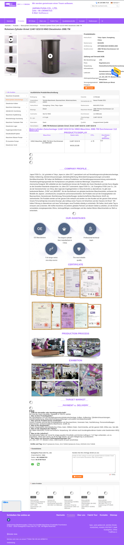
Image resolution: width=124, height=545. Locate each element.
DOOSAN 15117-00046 (88, 444)
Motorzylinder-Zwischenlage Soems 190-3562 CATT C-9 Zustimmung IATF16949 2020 (105, 503)
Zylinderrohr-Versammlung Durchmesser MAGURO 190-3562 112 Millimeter (54, 502)
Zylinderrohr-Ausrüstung (13, 111)
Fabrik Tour (54, 21)
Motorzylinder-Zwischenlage (29, 25)
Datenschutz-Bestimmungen (17, 525)
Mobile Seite (12, 534)
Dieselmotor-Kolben (12, 103)
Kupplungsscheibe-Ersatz (13, 130)
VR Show (31, 21)
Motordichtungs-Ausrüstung (14, 118)
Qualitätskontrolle (68, 21)
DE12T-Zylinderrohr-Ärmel (51, 444)
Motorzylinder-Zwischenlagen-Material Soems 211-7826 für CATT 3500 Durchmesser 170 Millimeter (37, 504)
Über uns (42, 21)
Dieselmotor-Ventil (11, 145)
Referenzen (93, 21)
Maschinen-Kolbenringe (13, 107)
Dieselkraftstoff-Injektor (13, 134)
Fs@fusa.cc (113, 532)
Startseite (10, 21)
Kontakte (104, 515)
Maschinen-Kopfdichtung (13, 115)
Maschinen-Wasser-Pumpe (14, 137)
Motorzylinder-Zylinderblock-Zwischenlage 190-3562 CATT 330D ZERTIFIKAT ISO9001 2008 (88, 504)
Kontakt (82, 21)
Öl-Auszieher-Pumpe (12, 141)
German (115, 3)
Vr (102, 21)
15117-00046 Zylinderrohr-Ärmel (70, 444)
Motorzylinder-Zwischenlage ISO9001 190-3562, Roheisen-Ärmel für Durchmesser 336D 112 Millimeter (71, 504)
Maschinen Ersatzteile (12, 96)
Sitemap (113, 515)
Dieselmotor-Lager (11, 126)
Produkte (21, 21)
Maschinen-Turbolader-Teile (14, 122)
